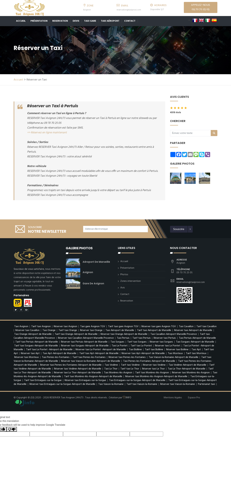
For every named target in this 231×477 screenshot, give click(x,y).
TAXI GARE (90, 21)
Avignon (88, 272)
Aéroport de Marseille (96, 262)
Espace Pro (194, 398)
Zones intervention (130, 281)
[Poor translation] (12, 429)
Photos (124, 274)
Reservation (60, 21)
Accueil (21, 21)
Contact (129, 21)
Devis (76, 21)
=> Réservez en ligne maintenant (47, 132)
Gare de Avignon (93, 283)
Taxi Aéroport (110, 21)
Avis (122, 288)
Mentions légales (173, 398)
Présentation (38, 21)
